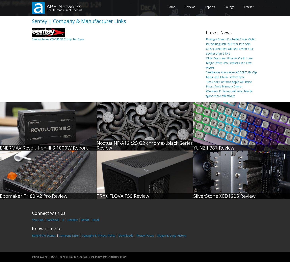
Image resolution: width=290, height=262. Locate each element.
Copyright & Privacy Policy (98, 235)
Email (95, 220)
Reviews (190, 7)
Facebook (53, 220)
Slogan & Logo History (171, 235)
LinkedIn (72, 220)
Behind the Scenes (44, 235)
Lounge (229, 7)
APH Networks (64, 6)
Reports (210, 7)
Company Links (69, 235)
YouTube (37, 220)
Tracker (248, 7)
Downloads (126, 235)
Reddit (85, 220)
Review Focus (145, 235)
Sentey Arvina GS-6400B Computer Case (58, 39)
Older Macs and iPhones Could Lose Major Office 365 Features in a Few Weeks (229, 63)
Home (171, 7)
